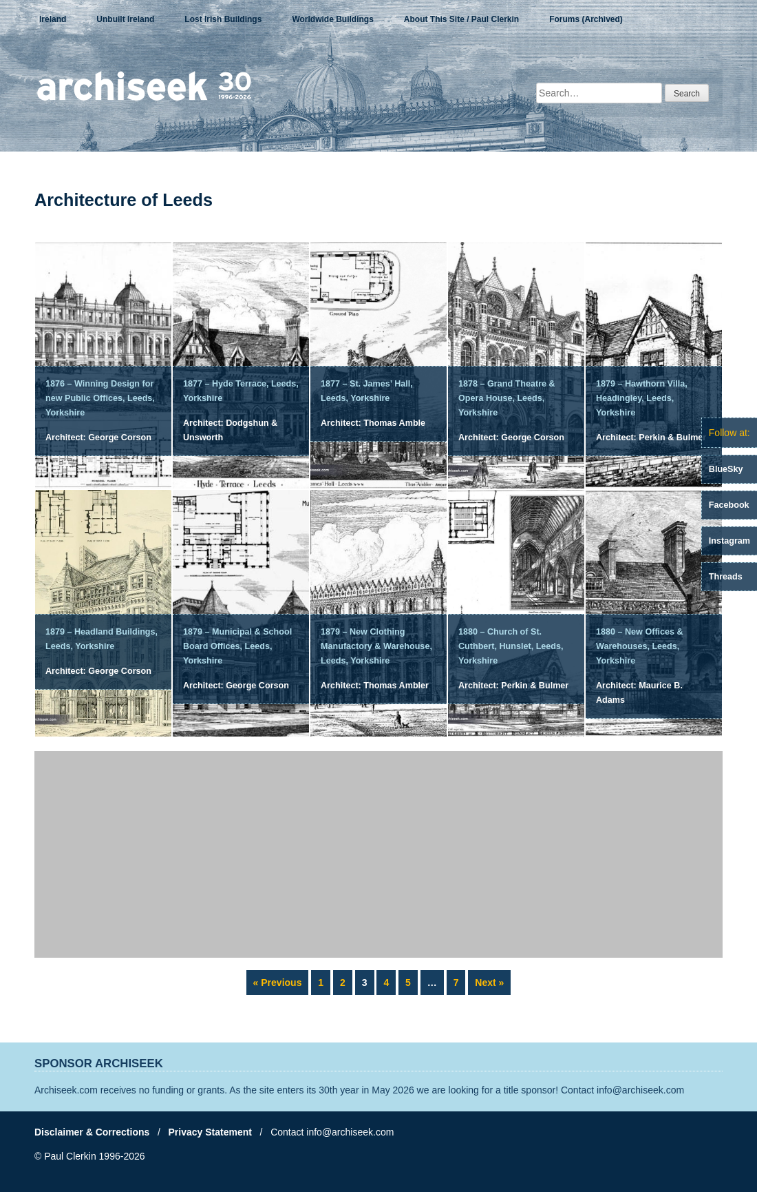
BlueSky (726, 469)
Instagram (729, 541)
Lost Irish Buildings (223, 19)
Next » (489, 982)
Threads (726, 577)
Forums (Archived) (586, 19)
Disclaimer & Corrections (91, 1132)
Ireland (52, 19)
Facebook (729, 505)
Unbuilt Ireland (125, 19)
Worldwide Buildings (332, 19)
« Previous (277, 982)
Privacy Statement (210, 1132)
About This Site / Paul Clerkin (461, 19)
